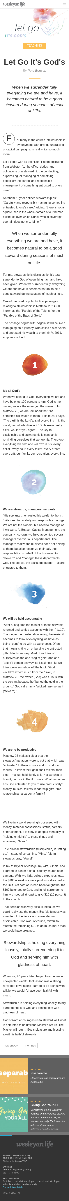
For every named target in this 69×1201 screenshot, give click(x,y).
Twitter (30, 1045)
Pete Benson (37, 70)
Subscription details (13, 1187)
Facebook (11, 1045)
